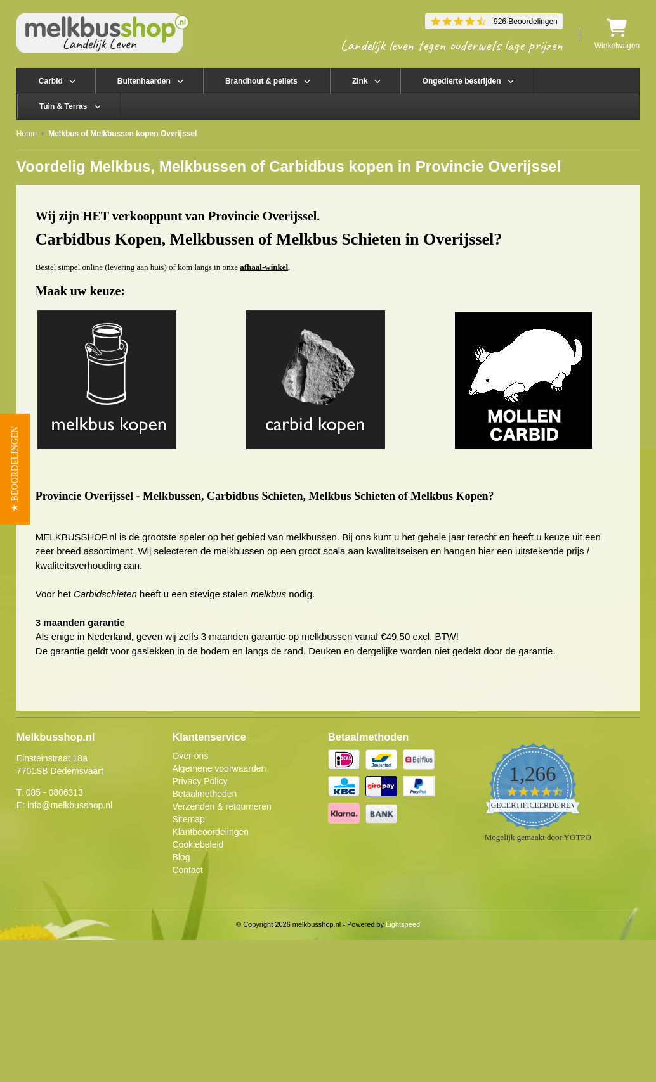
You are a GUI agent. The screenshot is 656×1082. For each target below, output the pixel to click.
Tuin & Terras (63, 106)
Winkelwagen (617, 34)
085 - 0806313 (54, 792)
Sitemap (188, 819)
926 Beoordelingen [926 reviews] (526, 21)
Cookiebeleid (197, 844)
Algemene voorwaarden (219, 768)
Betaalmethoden (204, 794)
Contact (187, 870)
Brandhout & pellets (261, 81)
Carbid (51, 81)
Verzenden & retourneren (221, 806)
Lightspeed (403, 924)
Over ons (190, 756)
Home (26, 133)
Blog (181, 857)
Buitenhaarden (144, 81)
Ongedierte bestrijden (462, 81)
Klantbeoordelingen (210, 832)
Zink (360, 81)
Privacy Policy (199, 781)
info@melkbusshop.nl (69, 805)
